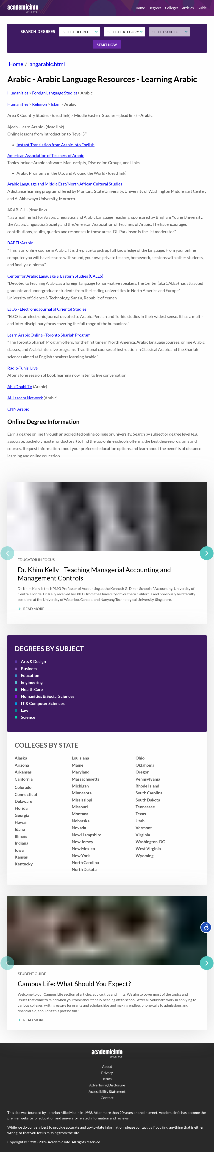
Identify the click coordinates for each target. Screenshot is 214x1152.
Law (24, 710)
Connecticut (26, 794)
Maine (77, 765)
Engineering (32, 682)
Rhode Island (147, 786)
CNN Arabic (18, 409)
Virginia (143, 834)
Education (30, 675)
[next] (207, 553)
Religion (39, 104)
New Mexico (83, 848)
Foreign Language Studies (55, 93)
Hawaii (21, 822)
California (24, 779)
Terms (107, 1079)
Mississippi (82, 800)
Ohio (140, 758)
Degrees (155, 8)
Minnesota (82, 792)
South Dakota (148, 800)
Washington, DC (150, 841)
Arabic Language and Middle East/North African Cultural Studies (64, 184)
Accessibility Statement (107, 1091)
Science (28, 717)
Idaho (20, 829)
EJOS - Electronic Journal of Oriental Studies (46, 309)
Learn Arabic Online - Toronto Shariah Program (49, 335)
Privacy (107, 1072)
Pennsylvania (148, 779)
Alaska (21, 758)
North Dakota (84, 869)
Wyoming (144, 855)
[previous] (7, 553)
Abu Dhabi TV (19, 386)
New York (81, 855)
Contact (107, 1097)
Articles (188, 8)
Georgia (22, 815)
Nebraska (80, 820)
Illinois (21, 836)
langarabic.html (46, 64)
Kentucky (24, 864)
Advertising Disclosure (107, 1085)
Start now (107, 45)
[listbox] (107, 553)
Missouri (80, 806)
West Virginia (148, 848)
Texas (141, 813)
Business (29, 668)
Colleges (171, 8)
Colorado (23, 787)
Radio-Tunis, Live (22, 368)
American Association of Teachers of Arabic (45, 155)
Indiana (21, 843)
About (107, 1066)
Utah (140, 820)
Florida (21, 808)
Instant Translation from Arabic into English (55, 144)
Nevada (79, 827)
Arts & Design (33, 661)
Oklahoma (145, 765)
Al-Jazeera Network (25, 397)
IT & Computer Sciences (43, 703)
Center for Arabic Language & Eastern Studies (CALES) (55, 276)
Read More (33, 608)
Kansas (21, 857)
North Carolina (85, 862)
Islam (56, 104)
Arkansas (23, 772)
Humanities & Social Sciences (48, 696)
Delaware (23, 801)
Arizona (22, 765)
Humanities (17, 93)
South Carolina (149, 792)
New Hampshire (86, 834)
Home (140, 8)
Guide (202, 8)
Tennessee (145, 806)
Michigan (80, 786)
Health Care (32, 689)
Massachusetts (85, 779)
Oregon (142, 772)
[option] (107, 553)
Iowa (19, 850)
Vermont (144, 827)
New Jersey (82, 841)
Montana (80, 813)
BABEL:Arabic (20, 242)
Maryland (80, 772)
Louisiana (80, 758)
